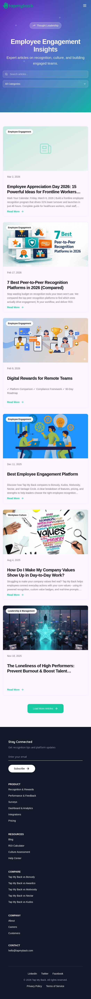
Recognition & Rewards (21, 789)
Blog (10, 839)
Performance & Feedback (22, 795)
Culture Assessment (19, 852)
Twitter (44, 973)
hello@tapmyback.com (20, 950)
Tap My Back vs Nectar (20, 895)
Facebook (58, 973)
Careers (12, 927)
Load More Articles (45, 708)
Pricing (12, 820)
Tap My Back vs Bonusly (21, 877)
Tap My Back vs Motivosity (22, 889)
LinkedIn (32, 973)
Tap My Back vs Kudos (20, 902)
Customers (14, 933)
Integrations (14, 814)
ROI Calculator (16, 845)
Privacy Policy (34, 986)
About (11, 920)
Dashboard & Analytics (20, 808)
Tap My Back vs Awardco (21, 883)
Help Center (14, 858)
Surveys (12, 802)
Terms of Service (55, 986)
